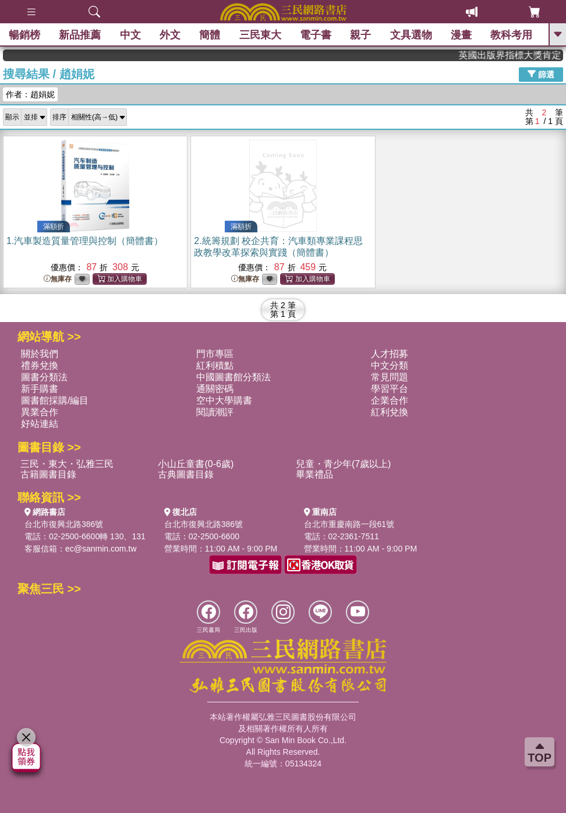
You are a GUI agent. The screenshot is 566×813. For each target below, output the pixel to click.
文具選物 (411, 35)
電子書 (315, 35)
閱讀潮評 (215, 412)
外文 (170, 35)
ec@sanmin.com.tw (100, 548)
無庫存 (58, 279)
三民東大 (260, 35)
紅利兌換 (389, 412)
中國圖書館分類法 (233, 377)
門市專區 (215, 354)
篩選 (541, 74)
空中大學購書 (224, 400)
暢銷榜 (24, 35)
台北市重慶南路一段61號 (349, 524)
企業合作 (389, 400)
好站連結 (39, 424)
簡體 (209, 35)
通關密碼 (215, 389)
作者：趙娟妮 (30, 94)
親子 (361, 35)
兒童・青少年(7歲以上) (343, 464)
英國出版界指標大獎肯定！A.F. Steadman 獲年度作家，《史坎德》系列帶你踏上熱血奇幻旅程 (518, 55)
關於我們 (39, 354)
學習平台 (389, 389)
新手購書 (39, 389)
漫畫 (461, 35)
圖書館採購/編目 (55, 400)
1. (84, 241)
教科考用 (512, 35)
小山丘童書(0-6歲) (196, 464)
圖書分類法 (44, 377)
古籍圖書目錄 (48, 474)
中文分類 (389, 365)
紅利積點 (215, 365)
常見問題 (389, 377)
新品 (80, 35)
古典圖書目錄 (186, 474)
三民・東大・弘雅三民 (67, 464)
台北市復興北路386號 (63, 524)
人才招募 (389, 354)
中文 (130, 35)
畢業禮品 (314, 474)
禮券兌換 (39, 365)
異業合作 (39, 412)
